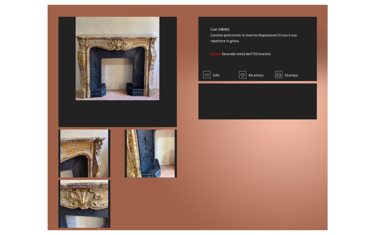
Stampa (286, 75)
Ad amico (251, 75)
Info (211, 75)
